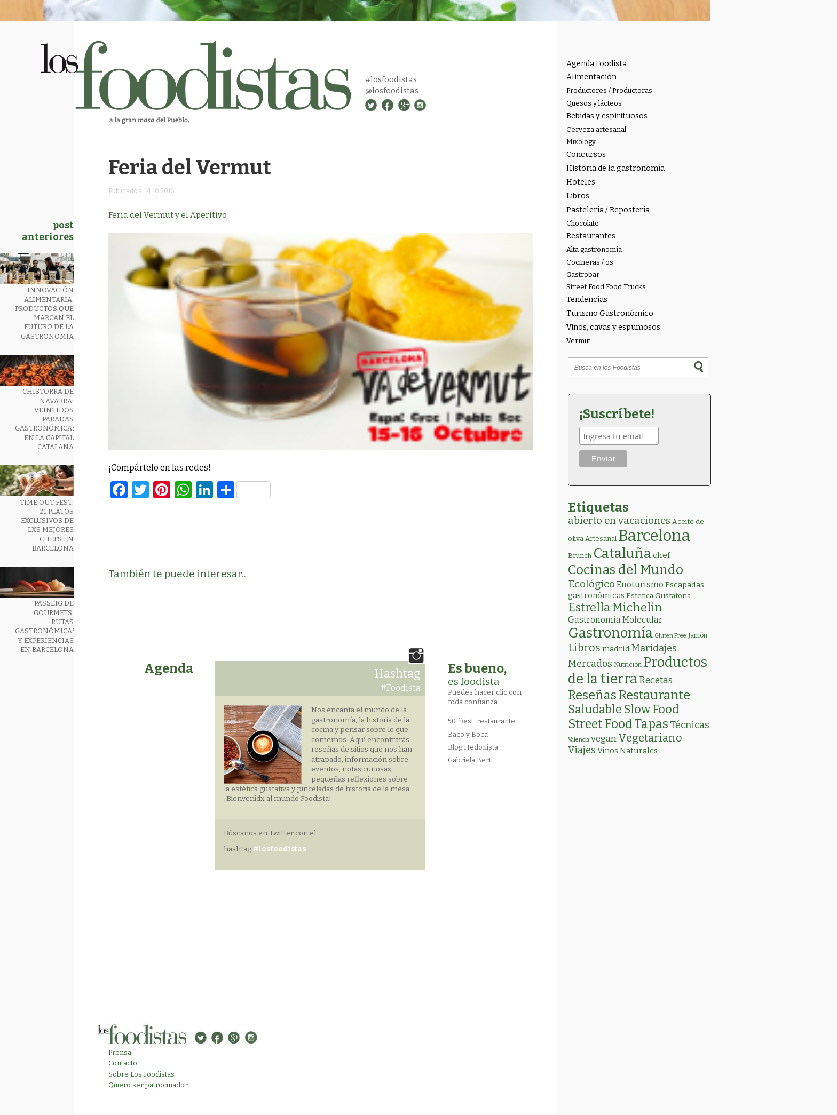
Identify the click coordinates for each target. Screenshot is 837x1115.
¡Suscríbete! (616, 414)
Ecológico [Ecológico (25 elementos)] (591, 584)
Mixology (581, 142)
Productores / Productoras (609, 90)
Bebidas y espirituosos (607, 116)
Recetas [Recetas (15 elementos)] (656, 680)
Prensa (119, 1052)
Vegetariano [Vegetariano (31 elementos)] (650, 737)
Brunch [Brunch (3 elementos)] (579, 556)
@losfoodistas (391, 90)
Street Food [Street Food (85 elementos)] (600, 723)
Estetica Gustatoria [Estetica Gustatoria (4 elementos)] (658, 595)
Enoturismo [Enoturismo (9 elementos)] (640, 584)
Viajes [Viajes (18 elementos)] (582, 750)
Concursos (586, 154)
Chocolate (582, 223)
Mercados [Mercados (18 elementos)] (590, 664)
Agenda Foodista (596, 63)
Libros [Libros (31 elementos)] (584, 647)
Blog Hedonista (473, 747)
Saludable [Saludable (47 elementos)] (595, 709)
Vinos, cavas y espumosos (613, 327)
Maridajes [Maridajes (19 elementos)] (654, 648)
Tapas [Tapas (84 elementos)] (651, 723)
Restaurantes (590, 236)
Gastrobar (582, 274)
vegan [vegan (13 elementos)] (604, 738)
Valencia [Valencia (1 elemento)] (578, 739)
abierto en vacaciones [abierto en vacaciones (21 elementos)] (619, 521)
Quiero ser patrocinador (148, 1085)
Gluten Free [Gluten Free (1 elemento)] (670, 635)
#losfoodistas (391, 79)
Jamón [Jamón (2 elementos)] (697, 635)
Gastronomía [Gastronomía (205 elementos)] (610, 633)
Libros (577, 196)
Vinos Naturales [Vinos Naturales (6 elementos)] (627, 750)
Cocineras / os (589, 262)
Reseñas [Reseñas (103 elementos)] (592, 695)
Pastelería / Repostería (608, 209)
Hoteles (580, 182)
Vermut (578, 341)
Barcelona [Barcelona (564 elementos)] (654, 536)
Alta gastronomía (594, 249)
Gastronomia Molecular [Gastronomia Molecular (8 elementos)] (615, 620)
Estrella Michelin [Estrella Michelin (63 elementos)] (615, 607)
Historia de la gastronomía (615, 168)
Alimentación (591, 77)
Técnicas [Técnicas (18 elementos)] (689, 725)
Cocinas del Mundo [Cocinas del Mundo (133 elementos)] (625, 570)
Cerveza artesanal (596, 129)
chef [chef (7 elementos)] (661, 555)
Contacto (122, 1063)
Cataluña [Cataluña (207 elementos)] (622, 553)
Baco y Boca (468, 734)
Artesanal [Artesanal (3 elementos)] (601, 539)
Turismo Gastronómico (609, 313)
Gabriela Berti (470, 760)
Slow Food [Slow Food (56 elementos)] (651, 709)
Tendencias (586, 299)
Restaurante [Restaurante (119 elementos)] (654, 695)
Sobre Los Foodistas (141, 1074)
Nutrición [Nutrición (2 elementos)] (628, 664)
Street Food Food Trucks (606, 287)
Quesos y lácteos (594, 103)
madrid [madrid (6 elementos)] (616, 649)
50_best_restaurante (481, 721)
